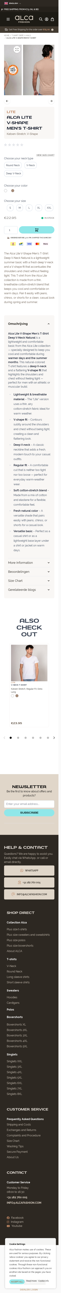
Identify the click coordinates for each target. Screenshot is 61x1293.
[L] (29, 207)
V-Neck (11, 966)
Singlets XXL (14, 1061)
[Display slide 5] (40, 737)
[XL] (38, 207)
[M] (19, 207)
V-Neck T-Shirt (19, 685)
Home (6, 35)
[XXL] (49, 207)
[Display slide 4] (33, 737)
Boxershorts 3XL (17, 1035)
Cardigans (13, 1002)
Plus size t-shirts (17, 929)
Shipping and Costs (19, 1124)
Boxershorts (15, 1017)
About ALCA (14, 951)
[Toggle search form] (41, 19)
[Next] (51, 101)
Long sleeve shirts (18, 977)
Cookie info (43, 1281)
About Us (13, 1157)
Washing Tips (15, 1146)
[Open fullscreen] (49, 49)
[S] (10, 207)
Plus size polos (16, 940)
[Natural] (12, 192)
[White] (5, 192)
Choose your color (16, 185)
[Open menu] (8, 19)
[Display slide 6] (48, 737)
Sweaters (13, 990)
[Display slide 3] (25, 737)
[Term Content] (52, 29)
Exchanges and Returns (21, 1130)
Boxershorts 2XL (17, 1030)
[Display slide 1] (10, 737)
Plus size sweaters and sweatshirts (28, 934)
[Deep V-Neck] (13, 173)
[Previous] (7, 101)
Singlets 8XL (14, 1094)
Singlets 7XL (14, 1088)
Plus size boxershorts (20, 945)
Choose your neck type (18, 158)
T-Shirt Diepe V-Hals (21, 35)
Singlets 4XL (14, 1072)
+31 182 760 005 (17, 1197)
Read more (31, 1281)
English (12, 3)
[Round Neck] (13, 165)
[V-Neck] (30, 165)
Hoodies (12, 997)
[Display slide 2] (18, 737)
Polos (10, 1009)
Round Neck (14, 971)
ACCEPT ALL (17, 1282)
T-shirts (12, 959)
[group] (14, 145)
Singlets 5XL (14, 1077)
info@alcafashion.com (24, 1202)
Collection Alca (17, 922)
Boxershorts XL (16, 1024)
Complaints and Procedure (23, 1135)
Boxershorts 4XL (17, 1040)
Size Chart (13, 1140)
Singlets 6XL (14, 1083)
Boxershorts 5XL (17, 1046)
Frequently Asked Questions (25, 1119)
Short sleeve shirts (18, 982)
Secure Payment (17, 1151)
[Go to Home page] (24, 19)
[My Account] (47, 19)
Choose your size (15, 201)
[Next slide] (54, 737)
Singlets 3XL (14, 1066)
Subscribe (29, 812)
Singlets (12, 1054)
